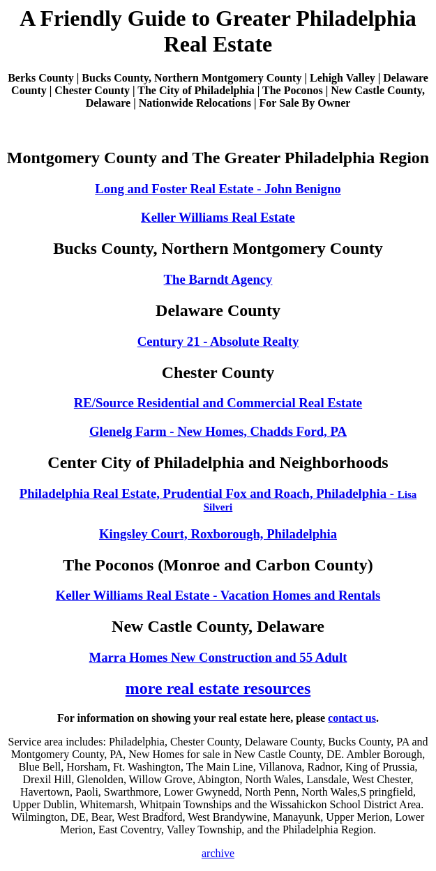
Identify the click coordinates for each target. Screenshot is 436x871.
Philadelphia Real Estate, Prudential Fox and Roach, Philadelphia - (218, 499)
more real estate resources (218, 688)
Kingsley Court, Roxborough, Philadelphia (218, 534)
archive (218, 853)
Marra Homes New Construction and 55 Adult (218, 657)
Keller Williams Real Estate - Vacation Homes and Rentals (218, 595)
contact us (352, 718)
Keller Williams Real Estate (218, 217)
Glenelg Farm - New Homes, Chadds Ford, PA (218, 431)
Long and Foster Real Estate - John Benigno (217, 188)
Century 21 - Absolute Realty (218, 341)
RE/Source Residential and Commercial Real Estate (218, 402)
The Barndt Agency (218, 279)
